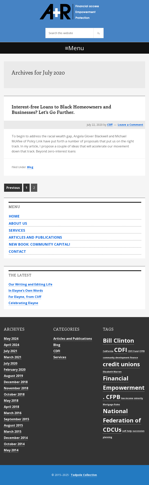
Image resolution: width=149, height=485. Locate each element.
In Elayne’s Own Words (26, 290)
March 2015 (12, 431)
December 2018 (16, 382)
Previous (13, 188)
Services (17, 230)
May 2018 (11, 400)
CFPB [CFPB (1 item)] (142, 351)
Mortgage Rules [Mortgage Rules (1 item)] (111, 404)
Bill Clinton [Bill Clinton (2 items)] (118, 340)
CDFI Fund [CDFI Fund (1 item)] (133, 351)
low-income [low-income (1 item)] (127, 398)
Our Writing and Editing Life (30, 284)
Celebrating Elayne (23, 303)
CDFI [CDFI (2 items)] (120, 350)
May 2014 (11, 450)
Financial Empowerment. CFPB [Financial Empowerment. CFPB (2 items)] (124, 387)
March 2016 (12, 413)
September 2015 (16, 419)
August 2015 (13, 425)
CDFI (56, 351)
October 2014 (14, 444)
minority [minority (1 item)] (138, 398)
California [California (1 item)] (108, 351)
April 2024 (11, 345)
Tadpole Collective (84, 475)
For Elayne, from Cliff (25, 297)
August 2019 (13, 376)
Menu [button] (76, 48)
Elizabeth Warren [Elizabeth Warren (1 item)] (112, 371)
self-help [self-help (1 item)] (127, 431)
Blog (30, 167)
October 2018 (14, 394)
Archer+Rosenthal (74, 11)
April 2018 (11, 407)
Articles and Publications (35, 237)
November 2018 (16, 388)
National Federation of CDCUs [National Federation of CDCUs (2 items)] (122, 420)
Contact (17, 251)
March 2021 (12, 357)
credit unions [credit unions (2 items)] (121, 364)
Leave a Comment (130, 124)
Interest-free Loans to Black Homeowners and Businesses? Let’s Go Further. (61, 109)
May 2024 (11, 338)
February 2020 (14, 369)
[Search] (98, 33)
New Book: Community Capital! (39, 244)
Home (14, 216)
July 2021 (10, 351)
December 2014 (16, 438)
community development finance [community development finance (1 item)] (120, 357)
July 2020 (10, 363)
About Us (18, 223)
